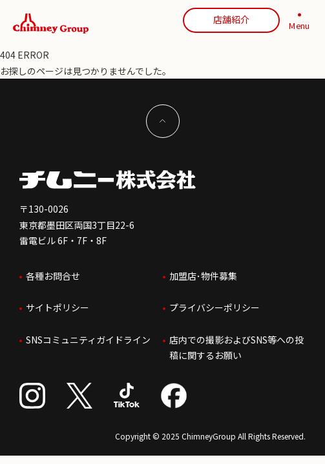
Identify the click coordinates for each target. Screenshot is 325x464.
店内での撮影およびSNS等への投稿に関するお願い (236, 347)
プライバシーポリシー (214, 307)
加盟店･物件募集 (203, 275)
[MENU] (299, 24)
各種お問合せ (53, 275)
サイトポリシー (57, 307)
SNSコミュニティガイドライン (88, 339)
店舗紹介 (231, 19)
